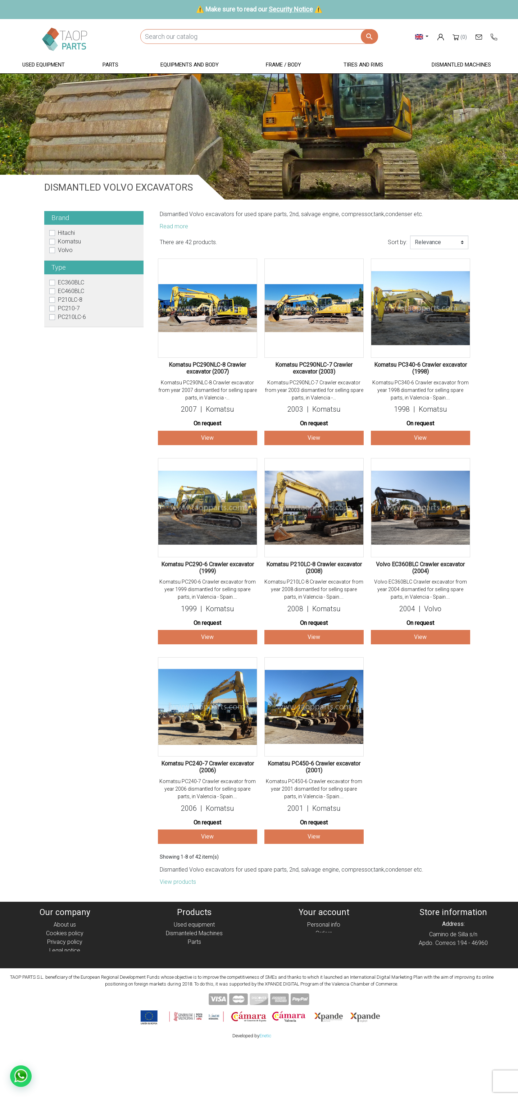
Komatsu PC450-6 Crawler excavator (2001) (314, 767)
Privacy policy (64, 941)
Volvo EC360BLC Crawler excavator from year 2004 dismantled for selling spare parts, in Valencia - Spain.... (420, 589)
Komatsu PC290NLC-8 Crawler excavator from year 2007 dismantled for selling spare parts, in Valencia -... (207, 390)
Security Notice (291, 9)
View (207, 437)
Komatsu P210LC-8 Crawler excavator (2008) (314, 568)
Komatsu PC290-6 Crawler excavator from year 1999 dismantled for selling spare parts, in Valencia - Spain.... (207, 589)
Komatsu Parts (194, 976)
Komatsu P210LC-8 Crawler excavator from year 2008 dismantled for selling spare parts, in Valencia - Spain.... (313, 589)
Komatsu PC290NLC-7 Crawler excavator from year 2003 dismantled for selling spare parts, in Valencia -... (314, 390)
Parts (194, 941)
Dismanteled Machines (194, 933)
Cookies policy (64, 933)
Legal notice (64, 950)
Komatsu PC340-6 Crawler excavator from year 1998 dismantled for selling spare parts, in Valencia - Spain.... (420, 390)
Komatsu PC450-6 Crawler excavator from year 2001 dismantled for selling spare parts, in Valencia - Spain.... (314, 788)
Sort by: (397, 242)
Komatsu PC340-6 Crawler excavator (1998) (420, 368)
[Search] (259, 36)
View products (178, 881)
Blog (65, 985)
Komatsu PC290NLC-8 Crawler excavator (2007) (207, 368)
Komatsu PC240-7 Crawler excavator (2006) (207, 767)
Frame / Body (194, 959)
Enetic (265, 1085)
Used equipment (194, 924)
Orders (323, 933)
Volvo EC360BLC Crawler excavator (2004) (420, 568)
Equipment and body (194, 950)
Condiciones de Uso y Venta (64, 959)
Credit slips (323, 941)
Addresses (323, 950)
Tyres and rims (194, 967)
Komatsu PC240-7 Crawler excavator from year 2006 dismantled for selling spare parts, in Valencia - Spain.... (207, 788)
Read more (174, 226)
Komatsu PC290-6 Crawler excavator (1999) (207, 568)
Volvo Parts (194, 985)
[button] (43, 65)
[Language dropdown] (422, 36)
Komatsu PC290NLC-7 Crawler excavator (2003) (314, 368)
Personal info (323, 924)
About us (65, 924)
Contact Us (65, 976)
